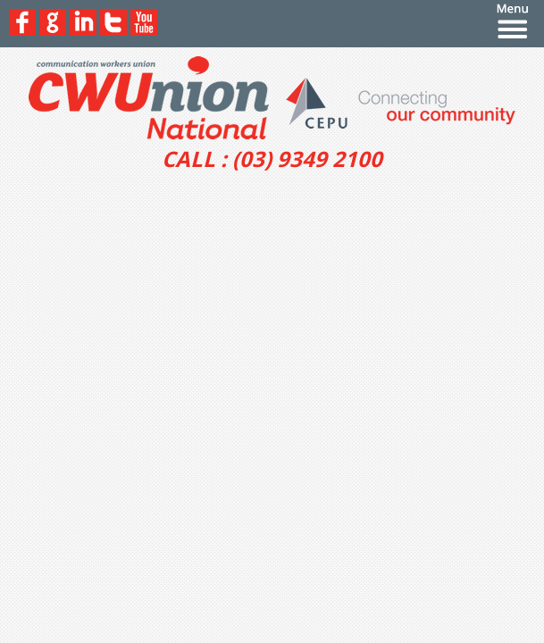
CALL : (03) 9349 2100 (272, 159)
